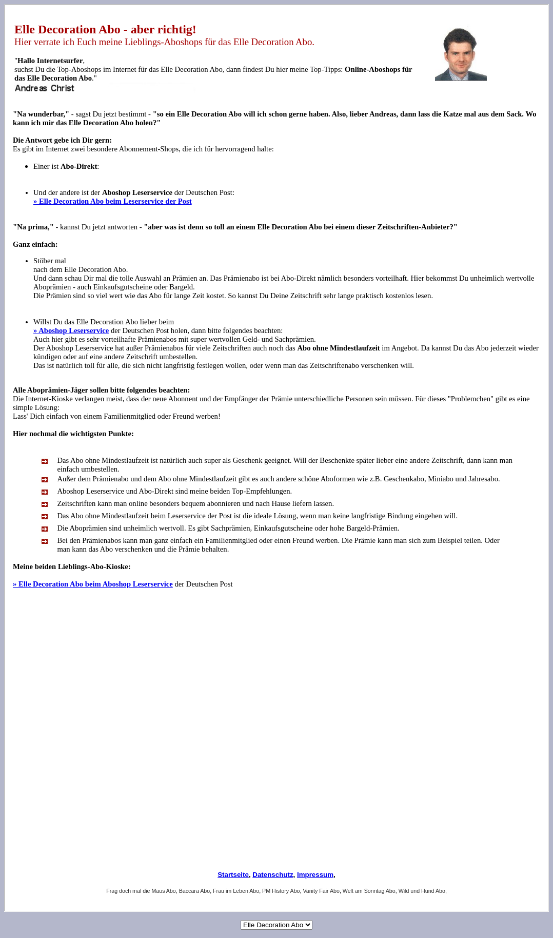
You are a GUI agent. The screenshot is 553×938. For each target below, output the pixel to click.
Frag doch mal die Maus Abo (141, 891)
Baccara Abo (194, 891)
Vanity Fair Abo (321, 891)
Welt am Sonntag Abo (369, 891)
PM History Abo (281, 891)
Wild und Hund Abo (422, 891)
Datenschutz (272, 874)
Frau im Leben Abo (236, 891)
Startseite (233, 874)
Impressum (315, 874)
